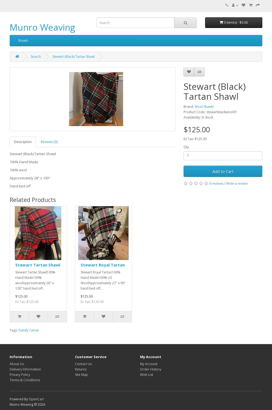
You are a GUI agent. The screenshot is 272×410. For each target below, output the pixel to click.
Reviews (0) (49, 142)
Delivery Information (25, 369)
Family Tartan (29, 330)
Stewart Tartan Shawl (37, 265)
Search (36, 56)
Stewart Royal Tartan (103, 265)
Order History (150, 369)
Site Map (81, 374)
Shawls (23, 40)
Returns (81, 369)
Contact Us (83, 364)
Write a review (237, 183)
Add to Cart (223, 171)
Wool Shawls (204, 106)
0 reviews (216, 183)
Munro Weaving (42, 27)
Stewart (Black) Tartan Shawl (73, 56)
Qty (186, 147)
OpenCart (36, 399)
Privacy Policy (20, 374)
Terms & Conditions (25, 380)
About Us (17, 364)
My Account (149, 364)
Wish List (146, 374)
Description (23, 142)
